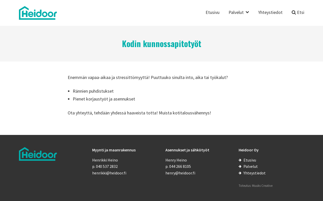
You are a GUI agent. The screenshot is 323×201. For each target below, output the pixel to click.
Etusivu (212, 12)
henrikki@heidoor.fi (109, 172)
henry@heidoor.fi (180, 172)
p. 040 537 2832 (105, 166)
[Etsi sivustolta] (298, 15)
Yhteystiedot (270, 12)
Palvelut (236, 12)
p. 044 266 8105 (178, 166)
